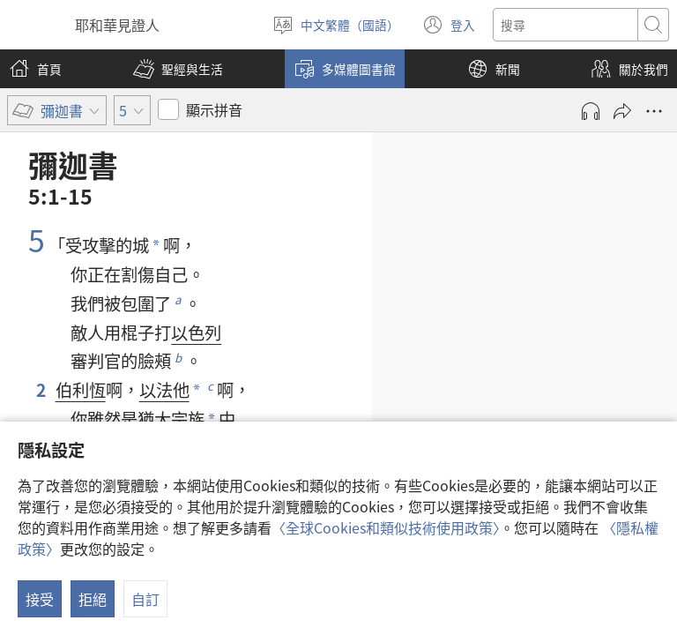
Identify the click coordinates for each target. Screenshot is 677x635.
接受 (40, 598)
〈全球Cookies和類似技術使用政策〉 (386, 527)
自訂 (145, 598)
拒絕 (92, 598)
